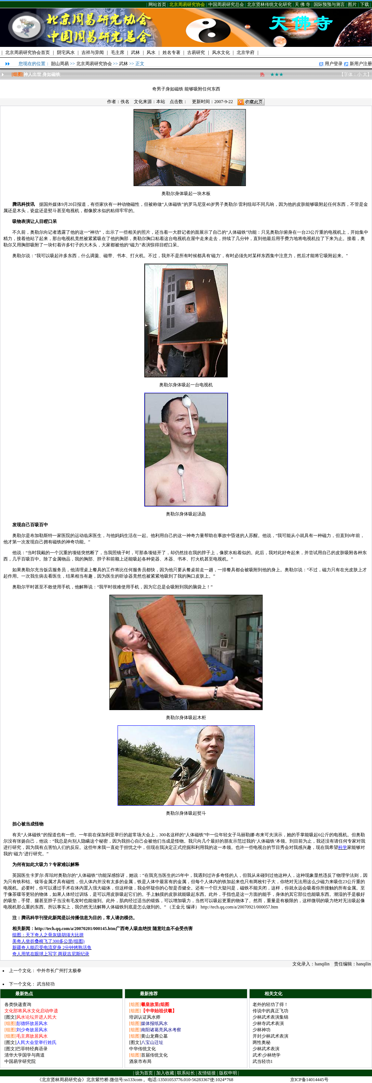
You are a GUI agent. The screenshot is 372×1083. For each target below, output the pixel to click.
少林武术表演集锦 (270, 1017)
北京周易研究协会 (187, 4)
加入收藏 (165, 1073)
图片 (352, 4)
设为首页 (144, 1073)
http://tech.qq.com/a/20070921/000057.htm (239, 907)
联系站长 (186, 1073)
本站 (160, 101)
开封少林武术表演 (270, 1036)
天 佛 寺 (302, 4)
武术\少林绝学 (266, 1055)
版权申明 (228, 1073)
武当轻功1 (263, 1061)
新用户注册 (361, 63)
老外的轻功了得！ (270, 1004)
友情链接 (207, 1073)
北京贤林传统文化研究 (269, 4)
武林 (123, 63)
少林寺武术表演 (268, 1023)
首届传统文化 (154, 1055)
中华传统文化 (142, 1048)
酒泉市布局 (140, 1061)
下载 (364, 4)
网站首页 (157, 4)
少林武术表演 (266, 1048)
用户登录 (334, 63)
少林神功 (261, 1029)
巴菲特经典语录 (32, 1048)
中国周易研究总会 (226, 4)
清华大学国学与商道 (24, 1055)
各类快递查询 (17, 1004)
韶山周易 (60, 63)
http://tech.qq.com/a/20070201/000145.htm (75, 928)
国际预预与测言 (329, 4)
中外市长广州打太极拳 (59, 970)
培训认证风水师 (144, 1017)
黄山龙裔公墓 (154, 1036)
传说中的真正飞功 (270, 1010)
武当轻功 (46, 984)
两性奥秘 (261, 1042)
